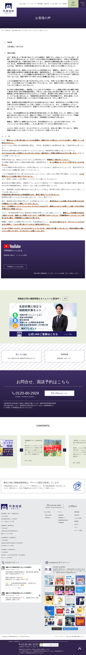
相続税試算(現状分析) (63, 520)
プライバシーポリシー (60, 636)
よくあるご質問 (53, 3)
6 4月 (18, 595)
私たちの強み (23, 3)
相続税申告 (61, 515)
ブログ (59, 3)
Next (64, 450)
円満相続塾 (61, 522)
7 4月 (18, 569)
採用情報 (65, 3)
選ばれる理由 (48, 515)
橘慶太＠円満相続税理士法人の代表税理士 (19, 567)
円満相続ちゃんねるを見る (15, 269)
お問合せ (73, 506)
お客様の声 (46, 3)
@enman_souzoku (10, 569)
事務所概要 (40, 3)
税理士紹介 (47, 518)
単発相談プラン (62, 518)
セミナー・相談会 (78, 530)
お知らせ (76, 524)
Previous (21, 450)
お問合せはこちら (61, 396)
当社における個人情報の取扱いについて (75, 636)
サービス (32, 3)
